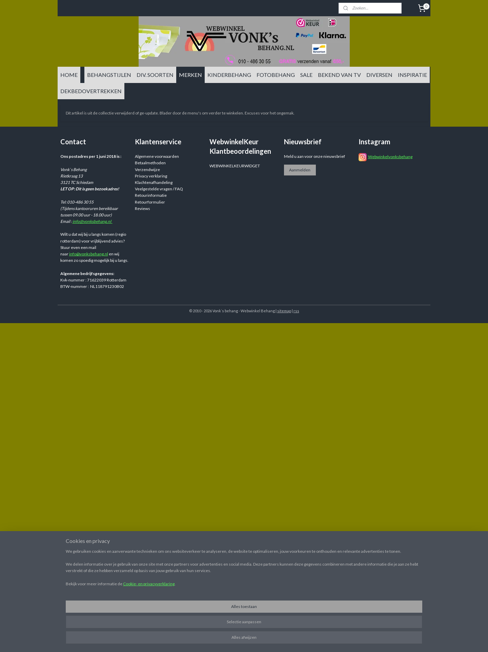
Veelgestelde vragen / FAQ (159, 188)
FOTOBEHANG (276, 74)
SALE (306, 74)
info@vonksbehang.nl (93, 221)
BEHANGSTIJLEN (109, 74)
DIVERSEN (379, 74)
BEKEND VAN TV (339, 74)
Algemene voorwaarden (157, 156)
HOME (69, 74)
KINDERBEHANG (229, 74)
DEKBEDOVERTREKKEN (91, 91)
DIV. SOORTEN (155, 74)
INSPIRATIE (412, 74)
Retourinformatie (151, 195)
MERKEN (190, 74)
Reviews (142, 208)
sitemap (284, 311)
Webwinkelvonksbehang (390, 156)
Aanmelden (299, 169)
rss (296, 311)
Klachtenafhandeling (153, 182)
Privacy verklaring (151, 175)
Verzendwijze (147, 169)
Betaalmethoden (150, 162)
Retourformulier (150, 202)
